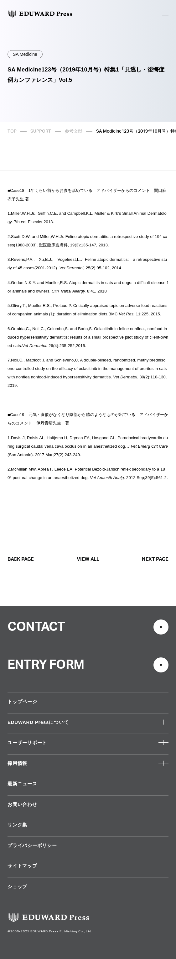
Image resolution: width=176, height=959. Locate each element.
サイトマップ (22, 865)
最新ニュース (22, 783)
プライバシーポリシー (32, 845)
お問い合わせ (22, 804)
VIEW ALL (88, 559)
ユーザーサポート (27, 742)
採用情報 (17, 763)
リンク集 (17, 824)
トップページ (22, 701)
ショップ (17, 886)
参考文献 (73, 131)
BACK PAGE (21, 559)
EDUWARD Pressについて (38, 722)
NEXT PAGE (155, 559)
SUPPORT (40, 131)
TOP (12, 131)
